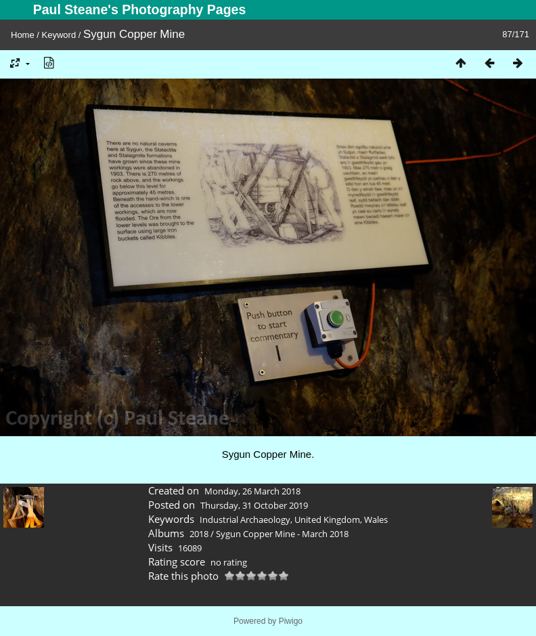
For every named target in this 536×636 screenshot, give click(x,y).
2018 (198, 534)
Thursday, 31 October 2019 (254, 505)
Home (23, 35)
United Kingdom (327, 519)
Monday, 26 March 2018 (252, 491)
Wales (376, 519)
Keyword (59, 35)
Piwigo (291, 621)
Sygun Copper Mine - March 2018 (282, 534)
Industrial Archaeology (245, 519)
